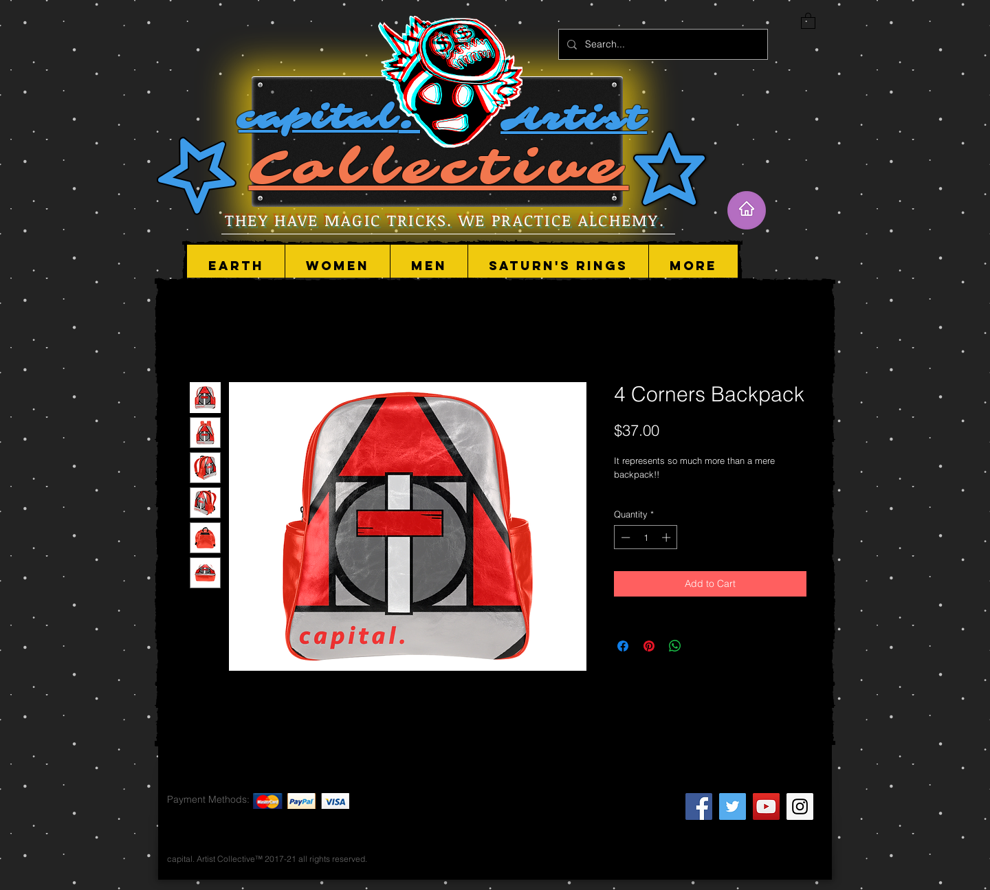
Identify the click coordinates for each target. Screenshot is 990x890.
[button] (337, 266)
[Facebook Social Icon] (698, 806)
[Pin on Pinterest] (649, 646)
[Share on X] (701, 646)
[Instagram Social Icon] (799, 806)
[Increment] (667, 537)
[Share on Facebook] (623, 646)
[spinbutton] (645, 537)
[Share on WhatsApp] (675, 646)
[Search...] (661, 44)
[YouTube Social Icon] (766, 806)
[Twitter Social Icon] (732, 806)
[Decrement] (624, 537)
